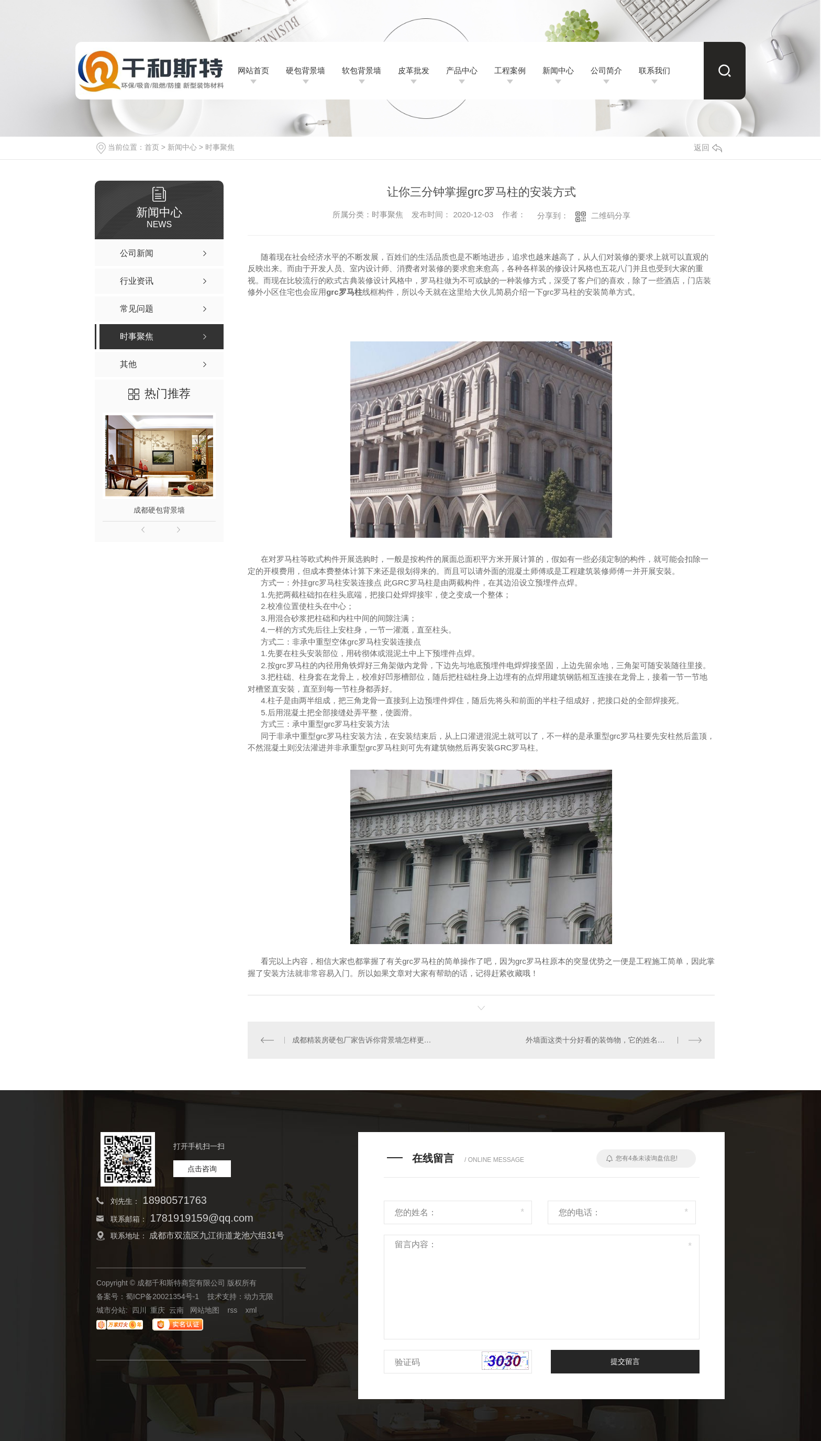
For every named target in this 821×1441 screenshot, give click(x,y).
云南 (176, 1310)
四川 (139, 1310)
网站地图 (204, 1310)
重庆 (157, 1310)
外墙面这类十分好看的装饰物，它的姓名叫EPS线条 (610, 1040)
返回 (708, 147)
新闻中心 (182, 147)
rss (232, 1310)
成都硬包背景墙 (159, 510)
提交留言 (625, 1361)
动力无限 (258, 1296)
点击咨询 (202, 1169)
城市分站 (111, 1310)
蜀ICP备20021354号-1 (162, 1296)
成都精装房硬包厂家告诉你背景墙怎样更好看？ (364, 1040)
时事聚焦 (220, 147)
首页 (152, 147)
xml (251, 1310)
